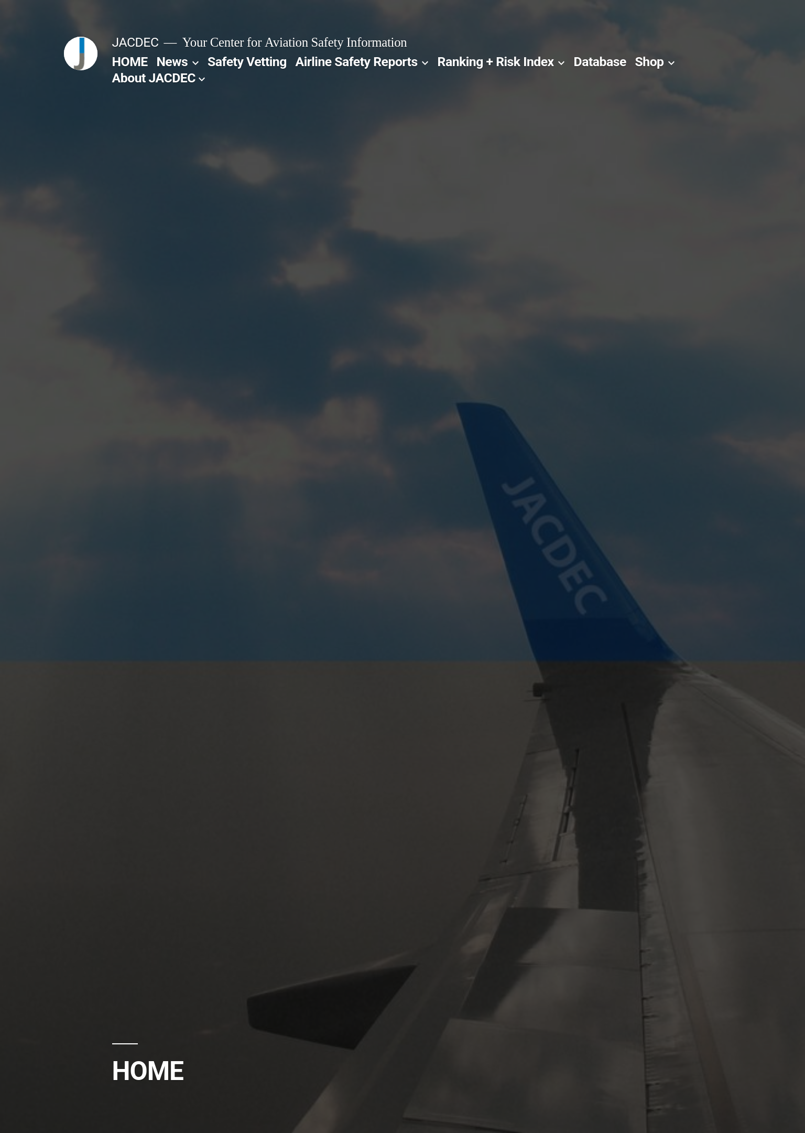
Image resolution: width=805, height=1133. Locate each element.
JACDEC (135, 42)
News (172, 61)
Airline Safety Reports (357, 61)
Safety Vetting (247, 61)
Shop (649, 61)
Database (600, 61)
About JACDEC (153, 77)
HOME (130, 61)
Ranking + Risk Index (496, 61)
